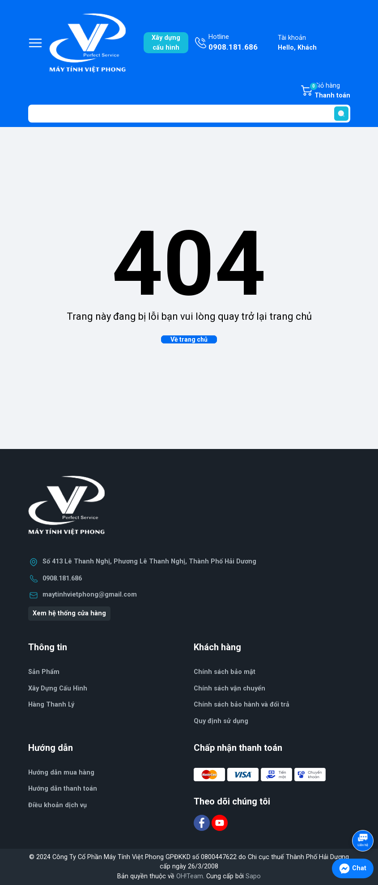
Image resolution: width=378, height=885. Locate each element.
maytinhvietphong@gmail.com (89, 594)
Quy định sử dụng (221, 721)
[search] (341, 113)
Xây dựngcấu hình (166, 42)
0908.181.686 (62, 578)
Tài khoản (297, 43)
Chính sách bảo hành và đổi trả (241, 704)
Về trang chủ (189, 339)
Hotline (233, 43)
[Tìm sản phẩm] (189, 114)
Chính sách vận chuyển (229, 688)
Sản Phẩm (43, 672)
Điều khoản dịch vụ (57, 805)
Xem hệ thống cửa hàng (69, 613)
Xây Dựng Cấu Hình (57, 688)
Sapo (253, 876)
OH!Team (189, 876)
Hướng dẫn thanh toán (62, 788)
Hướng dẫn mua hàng (61, 772)
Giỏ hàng (329, 91)
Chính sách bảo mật (224, 672)
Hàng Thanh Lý (51, 704)
